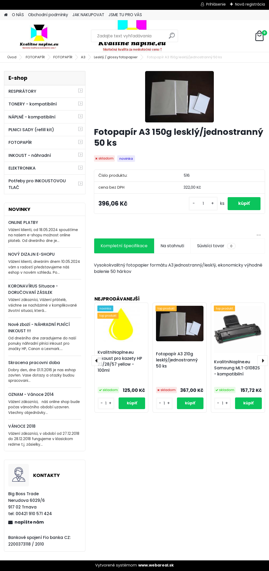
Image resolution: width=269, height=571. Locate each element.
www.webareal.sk (156, 565)
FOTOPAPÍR (35, 57)
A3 (83, 57)
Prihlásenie (216, 4)
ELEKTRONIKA (22, 168)
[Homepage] (6, 15)
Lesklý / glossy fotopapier (116, 57)
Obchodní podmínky (48, 14)
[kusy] (203, 203)
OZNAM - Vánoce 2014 (31, 394)
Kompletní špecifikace (124, 246)
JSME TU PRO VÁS (125, 14)
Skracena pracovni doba (34, 362)
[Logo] (40, 36)
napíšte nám (29, 522)
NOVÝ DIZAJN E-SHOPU (31, 254)
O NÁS (18, 14)
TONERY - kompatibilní (32, 104)
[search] (172, 38)
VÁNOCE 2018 (22, 426)
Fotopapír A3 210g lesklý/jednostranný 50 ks (177, 360)
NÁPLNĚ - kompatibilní (31, 117)
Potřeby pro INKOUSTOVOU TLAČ (37, 184)
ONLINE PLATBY (23, 222)
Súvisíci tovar (216, 246)
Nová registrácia (250, 4)
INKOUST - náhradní (29, 155)
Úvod (11, 57)
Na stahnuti (172, 246)
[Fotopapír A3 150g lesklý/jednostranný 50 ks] (179, 96)
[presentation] (97, 360)
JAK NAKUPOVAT (88, 14)
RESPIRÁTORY (22, 91)
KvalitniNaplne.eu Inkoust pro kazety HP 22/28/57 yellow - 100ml (120, 361)
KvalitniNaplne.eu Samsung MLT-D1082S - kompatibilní (237, 368)
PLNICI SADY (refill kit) (31, 130)
